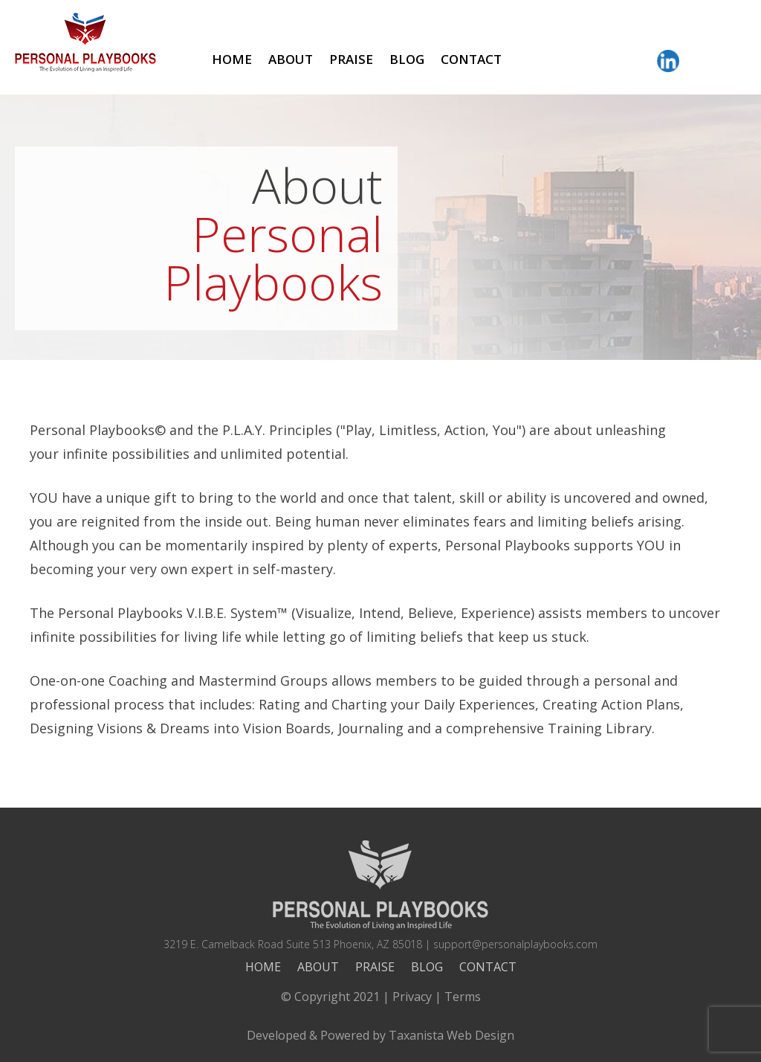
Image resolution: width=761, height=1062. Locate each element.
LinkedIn (668, 61)
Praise (351, 59)
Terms (462, 996)
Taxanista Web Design (451, 1035)
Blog (406, 59)
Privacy (412, 996)
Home (232, 59)
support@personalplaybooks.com (515, 944)
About (290, 59)
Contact (471, 59)
